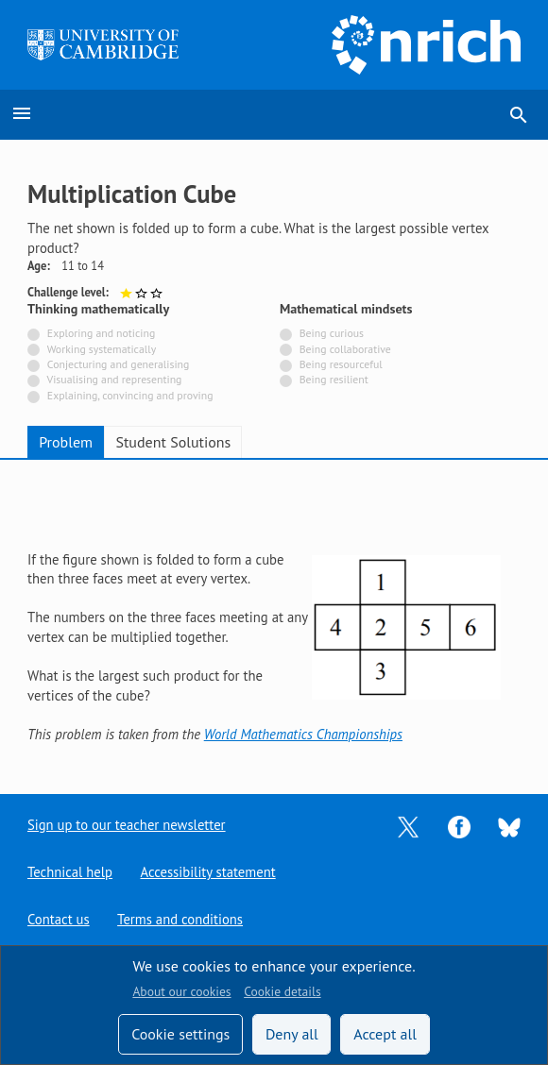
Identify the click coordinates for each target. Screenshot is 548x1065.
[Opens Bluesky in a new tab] (509, 826)
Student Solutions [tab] (173, 441)
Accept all (385, 1033)
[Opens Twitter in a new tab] (408, 826)
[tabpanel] (274, 612)
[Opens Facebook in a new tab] (459, 826)
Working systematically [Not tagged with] (102, 349)
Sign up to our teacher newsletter (126, 825)
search (518, 115)
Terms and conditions (180, 919)
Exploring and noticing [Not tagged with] (101, 333)
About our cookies (181, 991)
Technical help (69, 872)
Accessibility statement (208, 872)
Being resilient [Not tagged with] (334, 379)
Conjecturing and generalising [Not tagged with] (118, 364)
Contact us (58, 919)
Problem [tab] (66, 441)
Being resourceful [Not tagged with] (341, 364)
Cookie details (282, 991)
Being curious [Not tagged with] (332, 333)
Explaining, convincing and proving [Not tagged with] (130, 395)
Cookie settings (180, 1033)
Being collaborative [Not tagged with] (345, 349)
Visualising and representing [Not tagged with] (114, 379)
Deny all (291, 1033)
